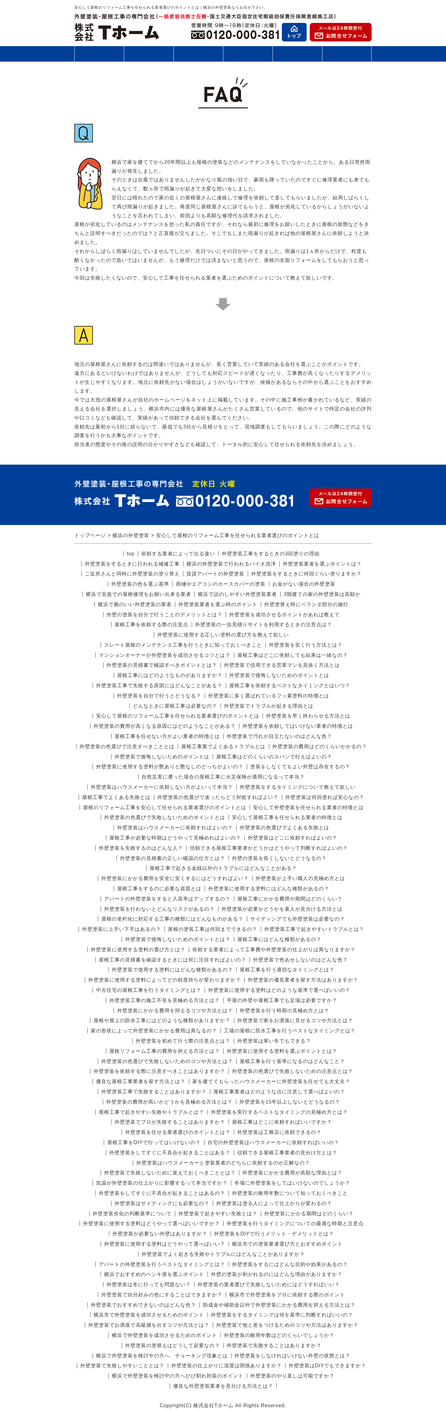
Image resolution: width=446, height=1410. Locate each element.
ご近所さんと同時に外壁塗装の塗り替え (132, 573)
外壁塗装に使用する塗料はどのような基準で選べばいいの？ (279, 990)
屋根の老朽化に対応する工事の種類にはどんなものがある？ (172, 919)
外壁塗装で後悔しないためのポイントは (162, 756)
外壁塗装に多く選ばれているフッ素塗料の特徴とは (268, 695)
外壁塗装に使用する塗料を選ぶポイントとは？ (282, 1051)
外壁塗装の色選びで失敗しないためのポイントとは (164, 817)
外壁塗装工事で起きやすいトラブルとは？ (314, 929)
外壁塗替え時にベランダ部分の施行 (306, 604)
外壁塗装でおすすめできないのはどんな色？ (143, 1305)
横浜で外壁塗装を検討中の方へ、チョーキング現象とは (162, 1355)
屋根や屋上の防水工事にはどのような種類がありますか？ (162, 1020)
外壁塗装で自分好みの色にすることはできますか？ (161, 1294)
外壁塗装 (99, 54)
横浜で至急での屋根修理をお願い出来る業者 (138, 594)
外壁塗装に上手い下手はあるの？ (121, 929)
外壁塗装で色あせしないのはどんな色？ (300, 959)
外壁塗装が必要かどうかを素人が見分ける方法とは (282, 909)
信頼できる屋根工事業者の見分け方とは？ (287, 1152)
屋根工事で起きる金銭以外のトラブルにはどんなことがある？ (223, 868)
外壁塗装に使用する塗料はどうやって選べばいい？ (164, 1244)
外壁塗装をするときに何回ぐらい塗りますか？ (306, 573)
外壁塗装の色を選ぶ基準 (140, 584)
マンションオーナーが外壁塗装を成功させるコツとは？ (164, 655)
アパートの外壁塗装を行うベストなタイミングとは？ (162, 1264)
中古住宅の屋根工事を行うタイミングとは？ (148, 990)
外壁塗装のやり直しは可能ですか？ (292, 1375)
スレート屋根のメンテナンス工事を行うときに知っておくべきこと (183, 645)
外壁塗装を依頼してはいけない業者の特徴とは (298, 726)
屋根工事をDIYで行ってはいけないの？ (154, 1142)
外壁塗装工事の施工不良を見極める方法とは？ (164, 1000)
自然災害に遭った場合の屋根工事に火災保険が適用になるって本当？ (223, 776)
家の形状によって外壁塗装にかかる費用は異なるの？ (154, 1030)
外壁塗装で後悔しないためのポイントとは (279, 675)
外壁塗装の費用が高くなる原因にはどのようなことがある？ (165, 726)
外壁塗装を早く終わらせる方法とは (308, 715)
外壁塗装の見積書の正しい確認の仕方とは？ (172, 858)
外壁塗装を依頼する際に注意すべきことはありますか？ (159, 1071)
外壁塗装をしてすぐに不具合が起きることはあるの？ (162, 1193)
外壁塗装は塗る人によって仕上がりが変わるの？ (274, 1203)
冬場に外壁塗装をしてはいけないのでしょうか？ (292, 1183)
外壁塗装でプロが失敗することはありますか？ (170, 1122)
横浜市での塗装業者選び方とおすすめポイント (287, 1244)
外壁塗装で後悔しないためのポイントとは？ (177, 939)
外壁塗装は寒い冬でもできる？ (274, 1040)
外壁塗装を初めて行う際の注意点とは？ (183, 1040)
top (130, 553)
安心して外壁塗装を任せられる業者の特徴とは (308, 807)
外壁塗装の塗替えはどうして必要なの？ (172, 1345)
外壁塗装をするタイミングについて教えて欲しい (298, 787)
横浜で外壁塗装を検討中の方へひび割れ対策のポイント (177, 1375)
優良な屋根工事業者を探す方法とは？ (141, 1081)
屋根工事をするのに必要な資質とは (159, 888)
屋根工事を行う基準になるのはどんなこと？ (292, 1061)
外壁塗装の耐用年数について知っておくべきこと (290, 1193)
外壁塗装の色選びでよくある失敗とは (284, 827)
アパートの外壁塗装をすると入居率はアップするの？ (167, 898)
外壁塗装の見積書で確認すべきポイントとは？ (162, 665)
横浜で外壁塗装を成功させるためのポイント (164, 1335)
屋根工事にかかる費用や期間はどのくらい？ (290, 898)
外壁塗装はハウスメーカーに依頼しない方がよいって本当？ (162, 787)
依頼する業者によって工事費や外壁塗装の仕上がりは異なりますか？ (274, 949)
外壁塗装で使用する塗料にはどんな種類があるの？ (172, 969)
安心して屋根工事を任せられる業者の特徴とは (287, 817)
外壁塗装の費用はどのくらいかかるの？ (319, 746)
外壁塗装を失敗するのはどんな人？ (141, 848)
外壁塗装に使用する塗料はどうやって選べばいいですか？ (151, 1223)
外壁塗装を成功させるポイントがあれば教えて (284, 614)
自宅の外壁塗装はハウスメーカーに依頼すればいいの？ (273, 1142)
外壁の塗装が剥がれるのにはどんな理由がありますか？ (277, 1274)
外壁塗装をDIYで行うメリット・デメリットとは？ (274, 1233)
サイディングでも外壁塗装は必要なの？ (297, 919)
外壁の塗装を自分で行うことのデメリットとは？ (164, 614)
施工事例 (248, 56)
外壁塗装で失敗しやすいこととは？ (122, 1365)
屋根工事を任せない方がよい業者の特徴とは (167, 736)
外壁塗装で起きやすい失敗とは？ (217, 1213)
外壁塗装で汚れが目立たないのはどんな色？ (279, 736)
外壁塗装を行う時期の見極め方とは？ (284, 1010)
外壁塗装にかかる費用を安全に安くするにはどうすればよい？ (175, 878)
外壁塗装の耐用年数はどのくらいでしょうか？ (279, 1335)
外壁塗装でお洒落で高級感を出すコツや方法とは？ (148, 1325)
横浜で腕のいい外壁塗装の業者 (135, 604)
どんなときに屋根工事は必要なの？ (175, 706)
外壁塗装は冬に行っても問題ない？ (149, 1284)
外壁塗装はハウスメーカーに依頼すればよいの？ (175, 827)
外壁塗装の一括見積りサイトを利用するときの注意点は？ (263, 624)
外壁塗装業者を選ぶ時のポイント (217, 604)
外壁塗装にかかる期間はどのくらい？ (309, 1213)
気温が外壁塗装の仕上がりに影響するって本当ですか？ (162, 1183)
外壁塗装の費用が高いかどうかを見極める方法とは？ (169, 1101)
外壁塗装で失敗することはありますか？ (274, 1345)
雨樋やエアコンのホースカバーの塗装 (220, 584)
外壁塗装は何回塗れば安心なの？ (324, 797)
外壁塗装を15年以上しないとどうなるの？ (289, 1101)
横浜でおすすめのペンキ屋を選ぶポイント (154, 1274)
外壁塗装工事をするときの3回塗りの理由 (271, 553)
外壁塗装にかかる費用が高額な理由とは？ (293, 1172)
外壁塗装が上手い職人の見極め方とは (300, 878)
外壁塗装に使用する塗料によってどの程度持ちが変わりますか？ (164, 980)
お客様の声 (297, 54)
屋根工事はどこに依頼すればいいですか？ (282, 1122)
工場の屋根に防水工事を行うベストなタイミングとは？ (290, 1030)
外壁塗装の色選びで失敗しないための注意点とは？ (292, 1071)
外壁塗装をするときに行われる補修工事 (132, 563)
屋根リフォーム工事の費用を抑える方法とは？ (164, 1051)
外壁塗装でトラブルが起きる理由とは (268, 706)
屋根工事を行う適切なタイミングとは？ (287, 969)
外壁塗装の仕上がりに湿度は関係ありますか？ (226, 1365)
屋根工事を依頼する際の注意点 (151, 624)
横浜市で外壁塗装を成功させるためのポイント (149, 1314)
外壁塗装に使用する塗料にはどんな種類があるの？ (268, 888)
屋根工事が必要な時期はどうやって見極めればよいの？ (175, 837)
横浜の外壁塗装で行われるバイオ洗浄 (231, 563)
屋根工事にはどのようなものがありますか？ (169, 675)
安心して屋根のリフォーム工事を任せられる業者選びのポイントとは (177, 715)
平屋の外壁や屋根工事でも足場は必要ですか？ (282, 1000)
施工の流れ (198, 54)
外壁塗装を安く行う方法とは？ (306, 645)
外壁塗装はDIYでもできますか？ (327, 1365)
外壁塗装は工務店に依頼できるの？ (279, 1132)
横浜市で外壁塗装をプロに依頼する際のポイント (287, 1294)
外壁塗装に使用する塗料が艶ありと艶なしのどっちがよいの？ (169, 766)
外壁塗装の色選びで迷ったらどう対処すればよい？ (217, 797)
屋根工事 (149, 54)
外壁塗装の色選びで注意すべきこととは (127, 746)
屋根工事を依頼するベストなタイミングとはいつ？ (289, 685)
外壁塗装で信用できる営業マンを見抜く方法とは (282, 665)
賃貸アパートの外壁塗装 (215, 573)
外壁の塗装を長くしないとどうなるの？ (279, 858)
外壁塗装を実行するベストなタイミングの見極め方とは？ (279, 1112)
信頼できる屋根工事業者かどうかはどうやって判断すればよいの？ (269, 848)
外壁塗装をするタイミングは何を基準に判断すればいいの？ (282, 1314)
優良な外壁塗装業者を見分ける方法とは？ (223, 1386)
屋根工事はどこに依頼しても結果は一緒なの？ (292, 655)
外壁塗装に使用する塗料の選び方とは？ (138, 949)
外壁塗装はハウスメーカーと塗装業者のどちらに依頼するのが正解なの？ (223, 1162)
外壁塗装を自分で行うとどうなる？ (159, 695)
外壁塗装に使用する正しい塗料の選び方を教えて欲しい (223, 634)
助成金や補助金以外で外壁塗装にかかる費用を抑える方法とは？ (279, 1305)
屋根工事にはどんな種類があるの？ (279, 939)
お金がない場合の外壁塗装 (303, 584)
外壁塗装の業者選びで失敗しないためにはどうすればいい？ (269, 1284)
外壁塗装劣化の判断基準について (132, 1213)
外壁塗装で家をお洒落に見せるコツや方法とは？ (295, 1020)
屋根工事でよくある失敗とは (116, 797)
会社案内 (347, 56)
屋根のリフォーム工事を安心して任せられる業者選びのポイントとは (164, 807)
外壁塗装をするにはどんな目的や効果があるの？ (290, 1264)
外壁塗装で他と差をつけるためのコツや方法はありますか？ (287, 1325)
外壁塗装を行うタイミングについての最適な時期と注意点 (295, 1223)
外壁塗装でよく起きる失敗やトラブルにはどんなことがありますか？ (223, 1254)
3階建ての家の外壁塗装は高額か (322, 594)
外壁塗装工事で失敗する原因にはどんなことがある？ (159, 685)
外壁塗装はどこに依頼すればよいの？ (292, 837)
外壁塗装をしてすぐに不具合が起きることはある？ (169, 1152)
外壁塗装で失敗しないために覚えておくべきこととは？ (170, 1172)
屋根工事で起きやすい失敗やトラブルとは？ (151, 1112)
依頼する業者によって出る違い (178, 553)
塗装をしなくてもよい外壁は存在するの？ (300, 766)
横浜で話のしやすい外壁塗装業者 (237, 594)
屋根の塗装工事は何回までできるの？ (212, 929)
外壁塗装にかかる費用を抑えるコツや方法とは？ (175, 1010)
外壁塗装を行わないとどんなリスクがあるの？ (159, 909)
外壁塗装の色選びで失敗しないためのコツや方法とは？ (167, 1061)
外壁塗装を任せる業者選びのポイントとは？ (177, 1132)
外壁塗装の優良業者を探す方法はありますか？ (303, 980)
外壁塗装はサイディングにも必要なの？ (162, 1203)
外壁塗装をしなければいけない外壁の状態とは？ (292, 1355)
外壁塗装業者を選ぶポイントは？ (322, 563)
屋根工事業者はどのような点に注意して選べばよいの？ (279, 1091)
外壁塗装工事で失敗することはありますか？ (154, 1091)
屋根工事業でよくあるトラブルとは (223, 746)
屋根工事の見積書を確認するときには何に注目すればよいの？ (172, 959)
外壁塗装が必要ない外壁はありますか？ (159, 1233)
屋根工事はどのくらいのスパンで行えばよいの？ (274, 756)
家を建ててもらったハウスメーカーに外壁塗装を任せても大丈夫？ (271, 1081)
